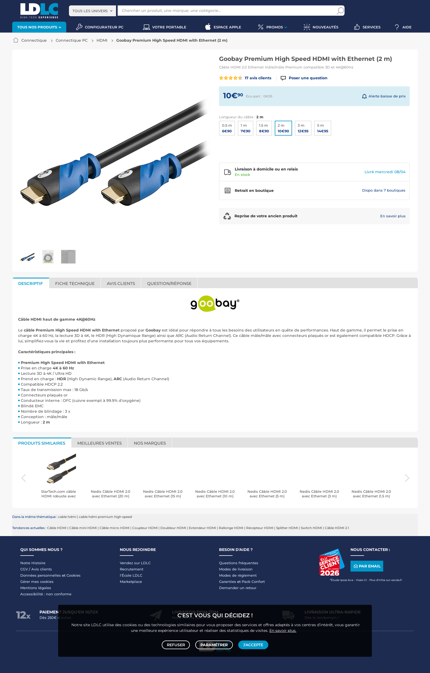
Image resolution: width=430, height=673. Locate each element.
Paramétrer (214, 643)
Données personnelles (40, 575)
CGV (24, 569)
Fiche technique (75, 283)
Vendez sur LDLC (135, 563)
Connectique (34, 40)
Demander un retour (237, 588)
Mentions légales (35, 588)
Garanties (227, 581)
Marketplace (131, 581)
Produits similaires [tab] (41, 443)
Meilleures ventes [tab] (99, 443)
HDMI (102, 40)
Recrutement (131, 569)
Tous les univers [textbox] (90, 11)
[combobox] (92, 10)
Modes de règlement (238, 575)
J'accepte (252, 643)
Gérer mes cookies (37, 581)
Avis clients (121, 283)
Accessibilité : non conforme (45, 594)
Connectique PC (72, 40)
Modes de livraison (236, 569)
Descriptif (30, 283)
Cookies (74, 575)
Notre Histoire (32, 563)
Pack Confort (253, 581)
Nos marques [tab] (150, 443)
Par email (367, 566)
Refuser (177, 643)
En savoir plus (393, 216)
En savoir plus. (282, 628)
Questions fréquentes (238, 563)
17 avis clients (245, 77)
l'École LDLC (131, 575)
